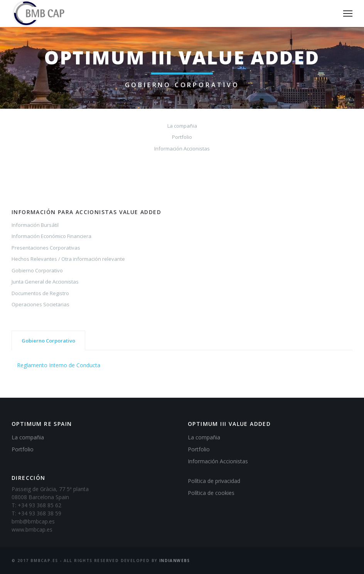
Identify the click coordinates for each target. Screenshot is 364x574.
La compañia (182, 125)
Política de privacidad (214, 481)
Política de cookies (211, 492)
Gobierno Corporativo (37, 270)
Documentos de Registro (40, 293)
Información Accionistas (182, 148)
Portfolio (182, 136)
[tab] (48, 340)
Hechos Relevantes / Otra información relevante (68, 258)
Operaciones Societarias (40, 304)
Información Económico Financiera (51, 236)
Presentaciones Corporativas (46, 247)
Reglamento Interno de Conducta (58, 365)
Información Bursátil (35, 224)
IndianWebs (174, 560)
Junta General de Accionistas (45, 281)
